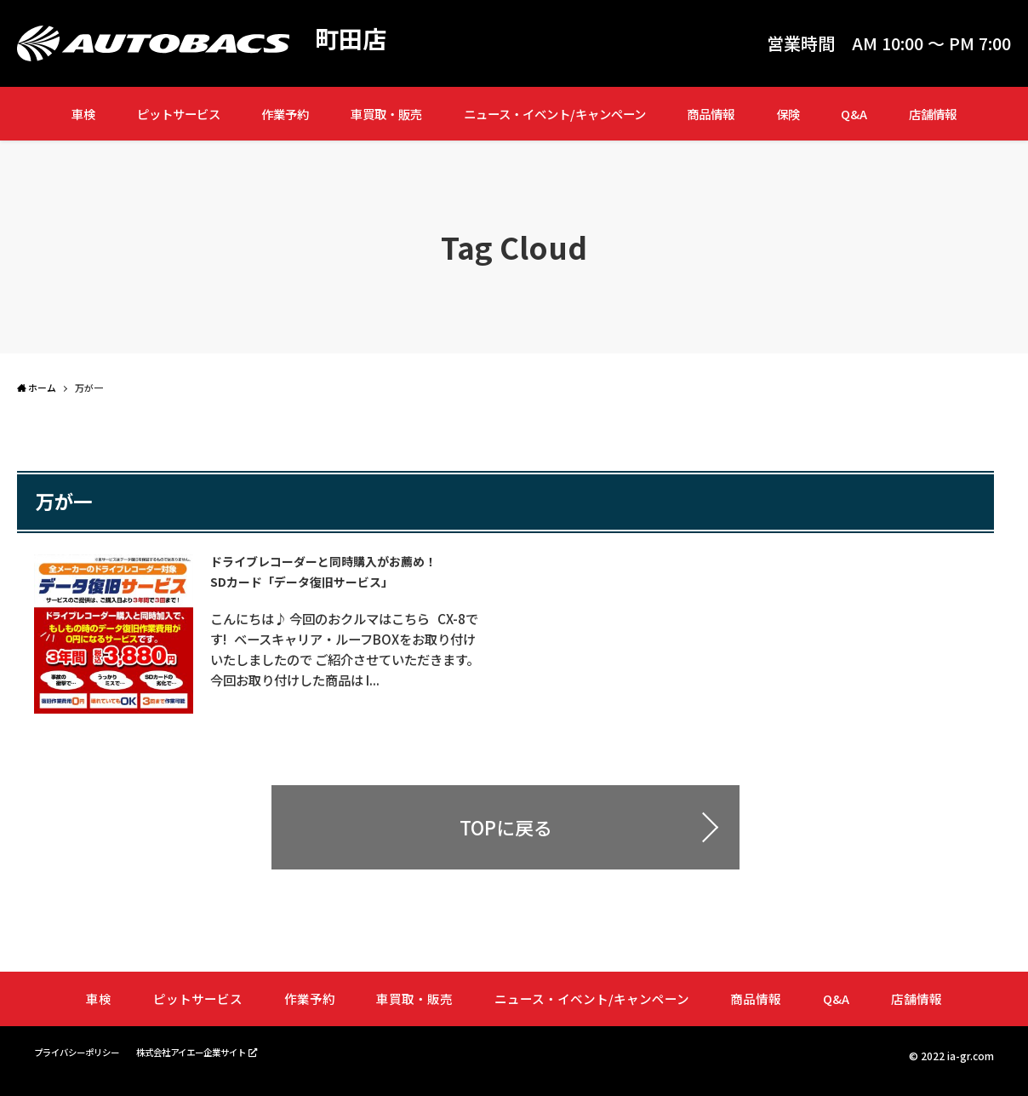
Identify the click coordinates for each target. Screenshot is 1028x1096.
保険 (788, 114)
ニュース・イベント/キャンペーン (555, 114)
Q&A (854, 114)
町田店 (353, 39)
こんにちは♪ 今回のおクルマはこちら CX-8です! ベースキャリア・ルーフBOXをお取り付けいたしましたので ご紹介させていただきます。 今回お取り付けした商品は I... (352, 659)
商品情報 (710, 114)
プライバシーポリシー (85, 1062)
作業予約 (285, 114)
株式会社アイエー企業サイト (219, 1061)
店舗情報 (933, 114)
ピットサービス (178, 114)
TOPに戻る (506, 838)
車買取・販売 (386, 114)
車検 (83, 114)
